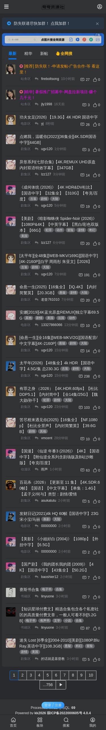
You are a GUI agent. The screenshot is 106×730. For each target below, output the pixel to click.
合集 (59, 589)
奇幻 (92, 230)
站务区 (26, 79)
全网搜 (64, 53)
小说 (68, 620)
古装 (33, 198)
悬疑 (62, 292)
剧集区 (26, 149)
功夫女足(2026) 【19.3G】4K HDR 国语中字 (59, 117)
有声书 (44, 620)
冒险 (70, 230)
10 (91, 675)
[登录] (99, 7)
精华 (28, 53)
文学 (57, 620)
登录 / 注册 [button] (52, 705)
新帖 (44, 53)
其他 (28, 318)
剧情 (44, 198)
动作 (60, 230)
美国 (24, 236)
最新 (12, 53)
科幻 (79, 646)
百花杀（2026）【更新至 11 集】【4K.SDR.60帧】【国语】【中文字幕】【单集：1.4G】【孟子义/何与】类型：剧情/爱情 (60, 488)
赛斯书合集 (29, 589)
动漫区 (26, 469)
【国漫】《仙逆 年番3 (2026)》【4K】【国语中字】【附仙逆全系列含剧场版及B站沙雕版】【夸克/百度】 (59, 457)
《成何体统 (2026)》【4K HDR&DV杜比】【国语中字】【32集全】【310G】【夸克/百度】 (59, 193)
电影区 (26, 124)
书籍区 (26, 596)
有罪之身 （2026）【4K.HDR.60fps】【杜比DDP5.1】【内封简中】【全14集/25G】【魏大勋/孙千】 (59, 394)
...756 (48, 684)
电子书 (46, 589)
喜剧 (46, 519)
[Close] (97, 23)
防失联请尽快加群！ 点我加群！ (42, 23)
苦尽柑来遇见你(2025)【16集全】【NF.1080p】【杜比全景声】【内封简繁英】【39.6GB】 (59, 426)
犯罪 (49, 230)
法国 (61, 318)
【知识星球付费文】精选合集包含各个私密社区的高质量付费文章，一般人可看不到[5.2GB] (59, 615)
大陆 (55, 198)
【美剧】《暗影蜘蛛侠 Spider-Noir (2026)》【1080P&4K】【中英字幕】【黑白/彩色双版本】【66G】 (59, 224)
